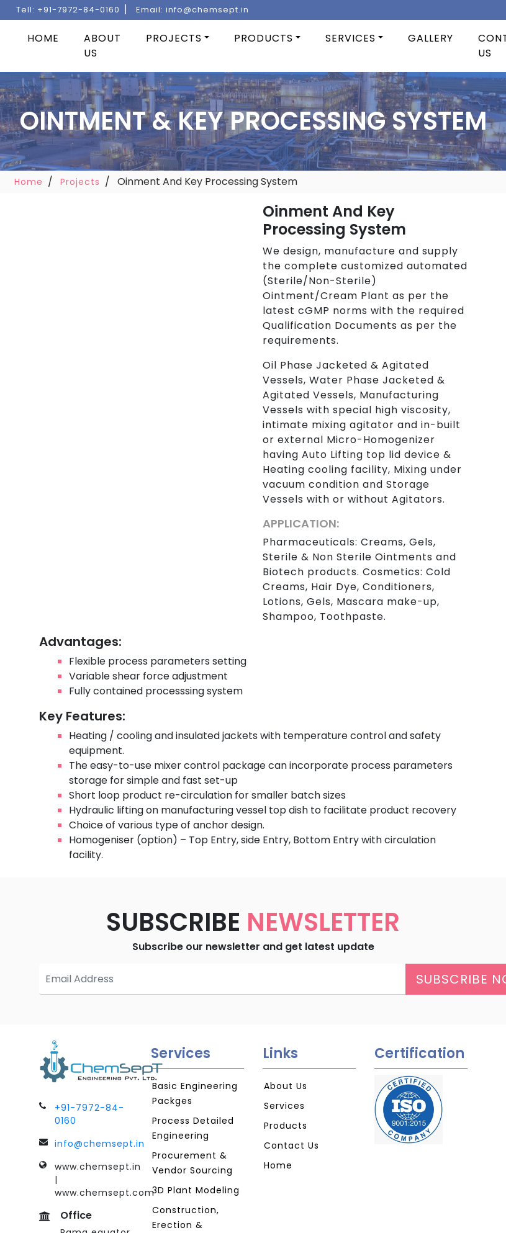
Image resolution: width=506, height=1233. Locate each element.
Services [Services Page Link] (350, 38)
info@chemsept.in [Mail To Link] (100, 1143)
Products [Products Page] (263, 38)
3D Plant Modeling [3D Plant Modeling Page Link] (196, 1190)
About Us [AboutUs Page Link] (285, 1086)
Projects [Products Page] (174, 38)
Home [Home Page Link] (43, 38)
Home (28, 182)
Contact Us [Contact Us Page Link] (291, 1145)
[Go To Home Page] (85, 1060)
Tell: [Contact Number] (68, 10)
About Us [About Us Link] (102, 45)
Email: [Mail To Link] (192, 10)
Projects (80, 182)
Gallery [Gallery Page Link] (430, 38)
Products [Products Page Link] (285, 1125)
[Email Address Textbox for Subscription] (222, 979)
